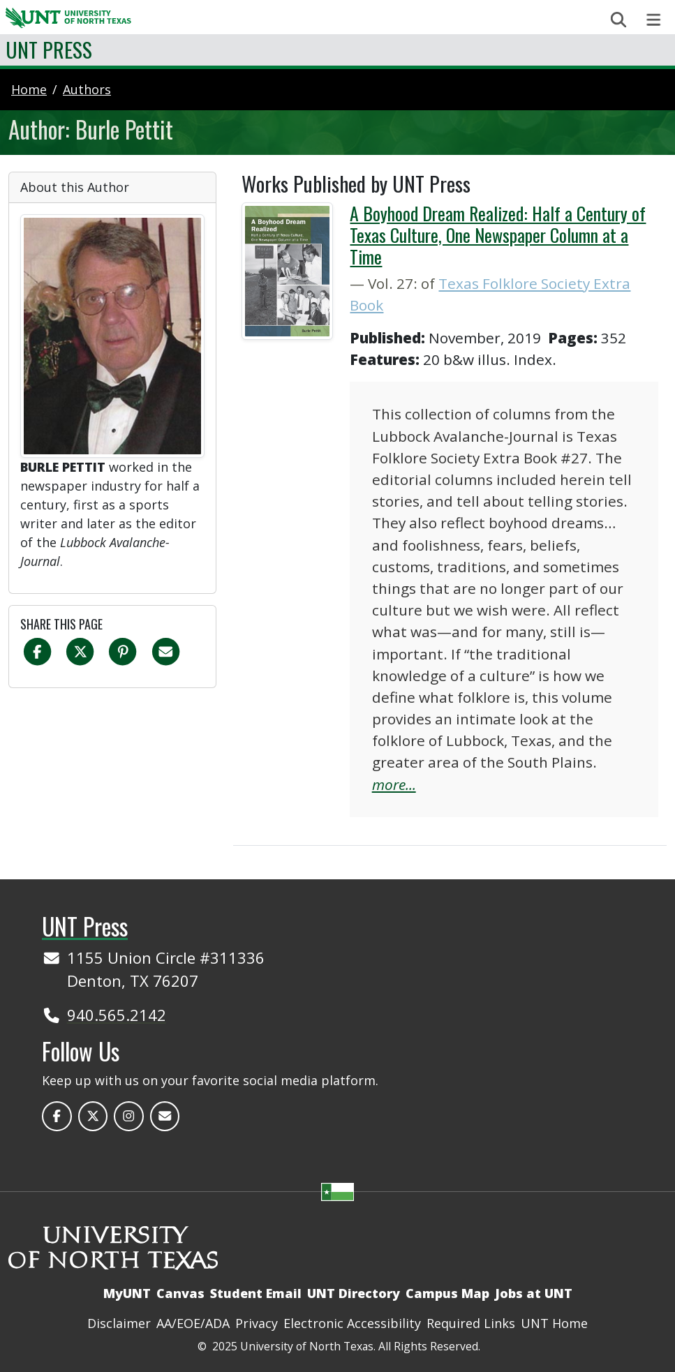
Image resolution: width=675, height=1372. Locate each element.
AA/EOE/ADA (193, 1323)
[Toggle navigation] (653, 20)
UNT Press (49, 49)
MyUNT (127, 1293)
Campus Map (447, 1293)
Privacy (256, 1323)
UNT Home (554, 1323)
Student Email (256, 1293)
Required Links (470, 1323)
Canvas (180, 1293)
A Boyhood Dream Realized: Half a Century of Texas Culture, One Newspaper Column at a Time (498, 234)
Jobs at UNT (533, 1293)
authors (87, 89)
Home (29, 89)
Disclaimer (119, 1323)
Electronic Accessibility (352, 1323)
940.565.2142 (116, 1014)
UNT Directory (353, 1293)
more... (394, 784)
